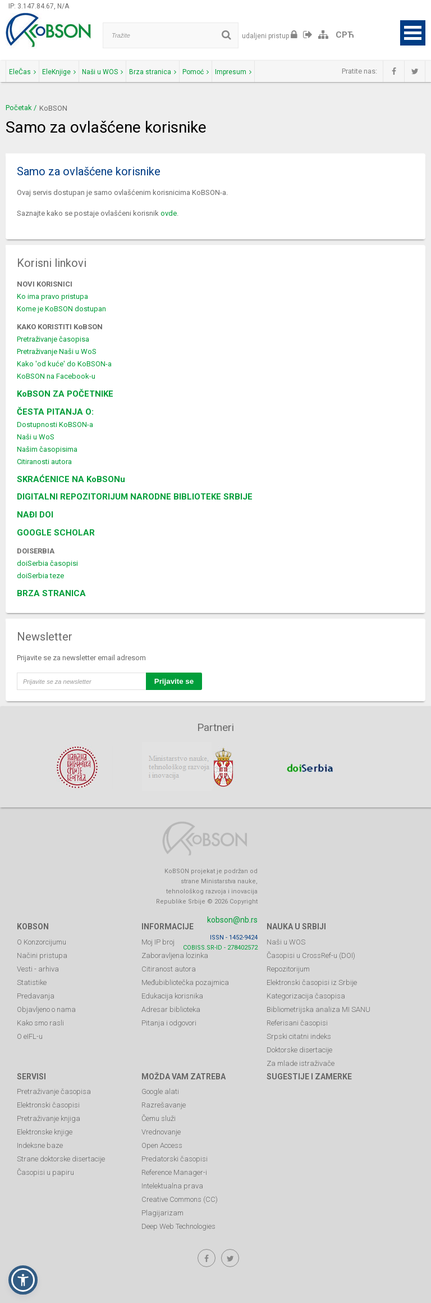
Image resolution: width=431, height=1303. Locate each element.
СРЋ (345, 35)
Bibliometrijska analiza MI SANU (318, 1008)
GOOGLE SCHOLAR (56, 533)
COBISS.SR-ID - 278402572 (220, 946)
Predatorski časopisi (174, 1158)
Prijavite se (174, 681)
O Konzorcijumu (41, 941)
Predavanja (35, 995)
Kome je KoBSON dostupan (61, 309)
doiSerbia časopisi (47, 563)
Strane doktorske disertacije (61, 1158)
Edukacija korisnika (172, 995)
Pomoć (195, 72)
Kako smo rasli (40, 1022)
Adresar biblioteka (170, 1008)
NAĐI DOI (35, 515)
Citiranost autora (168, 968)
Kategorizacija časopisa (306, 995)
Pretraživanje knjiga (48, 1118)
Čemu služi (158, 1118)
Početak (19, 107)
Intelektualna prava (172, 1185)
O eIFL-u (30, 1035)
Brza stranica (152, 72)
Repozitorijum (288, 968)
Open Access (161, 1145)
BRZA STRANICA (51, 593)
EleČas (22, 72)
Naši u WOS (102, 72)
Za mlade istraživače (300, 1062)
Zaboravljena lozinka (174, 954)
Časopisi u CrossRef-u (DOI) (311, 954)
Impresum (233, 72)
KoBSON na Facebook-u (56, 376)
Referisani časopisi (297, 1022)
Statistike (32, 981)
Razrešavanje (163, 1104)
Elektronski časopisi (48, 1104)
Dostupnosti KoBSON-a (55, 424)
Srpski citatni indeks (299, 1035)
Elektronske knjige (44, 1131)
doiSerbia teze (40, 575)
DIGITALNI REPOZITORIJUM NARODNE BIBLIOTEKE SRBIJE (135, 497)
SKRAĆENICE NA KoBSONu (71, 479)
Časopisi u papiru (45, 1172)
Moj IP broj (158, 941)
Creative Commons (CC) (179, 1199)
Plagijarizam (162, 1212)
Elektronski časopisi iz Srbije (312, 981)
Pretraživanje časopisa (53, 339)
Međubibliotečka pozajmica (185, 981)
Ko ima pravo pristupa (52, 296)
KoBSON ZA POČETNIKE (65, 394)
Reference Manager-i (174, 1172)
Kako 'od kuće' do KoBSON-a (64, 364)
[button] (23, 1280)
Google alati (160, 1091)
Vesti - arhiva (38, 968)
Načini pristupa (42, 954)
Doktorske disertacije (299, 1049)
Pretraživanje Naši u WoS (57, 351)
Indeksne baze (40, 1145)
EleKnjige (59, 72)
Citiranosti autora (44, 461)
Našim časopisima (47, 449)
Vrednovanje (161, 1131)
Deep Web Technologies (178, 1226)
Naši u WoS (35, 437)
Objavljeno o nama (46, 1008)
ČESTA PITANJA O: (55, 412)
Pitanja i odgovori (168, 1022)
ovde (169, 213)
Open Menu (412, 33)
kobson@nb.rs (232, 918)
